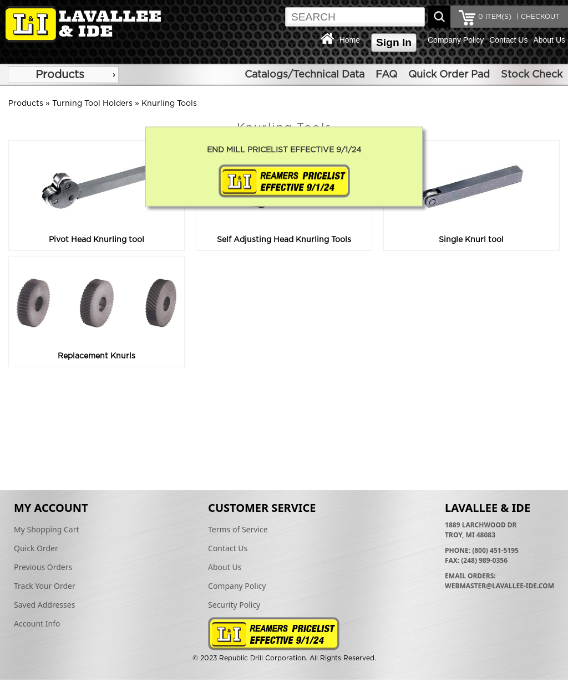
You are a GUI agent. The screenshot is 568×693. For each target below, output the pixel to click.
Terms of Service (238, 529)
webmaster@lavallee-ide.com (499, 586)
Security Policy (234, 604)
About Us (549, 39)
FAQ (386, 75)
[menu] (63, 74)
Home (349, 39)
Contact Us (508, 39)
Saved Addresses (44, 604)
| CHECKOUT (537, 16)
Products (60, 74)
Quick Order (36, 548)
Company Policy (456, 39)
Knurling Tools (169, 103)
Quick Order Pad (449, 75)
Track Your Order (44, 586)
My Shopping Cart (46, 529)
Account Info (37, 623)
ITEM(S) (494, 16)
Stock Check (531, 75)
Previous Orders (43, 567)
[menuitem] (63, 75)
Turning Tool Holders (92, 103)
